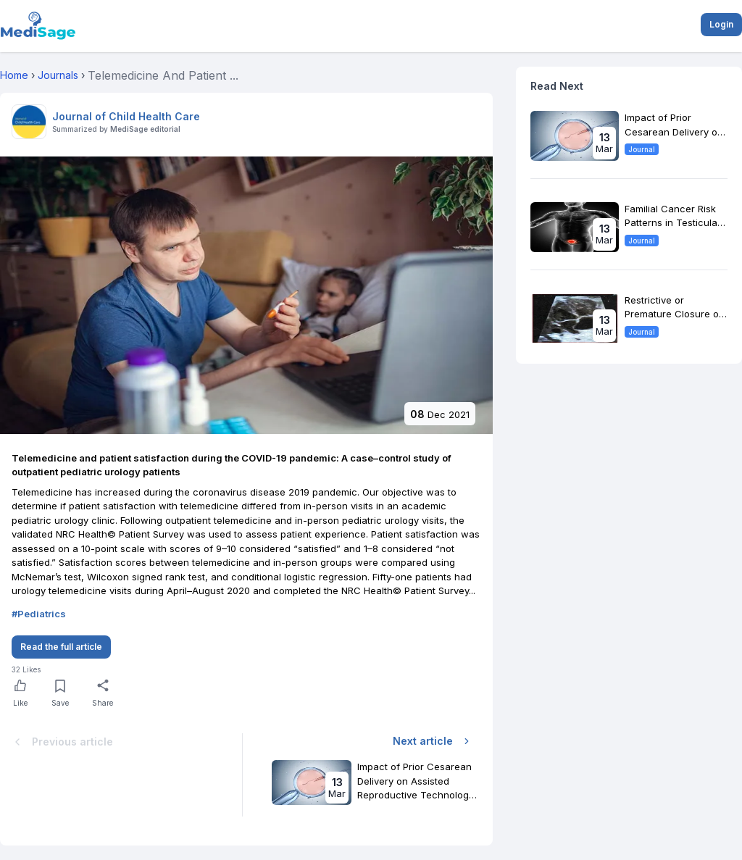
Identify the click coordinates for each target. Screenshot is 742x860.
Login (721, 24)
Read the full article (61, 646)
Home (14, 75)
